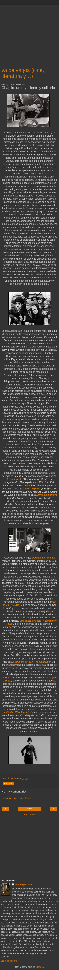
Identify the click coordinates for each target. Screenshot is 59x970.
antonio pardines (23, 884)
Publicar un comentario (16, 798)
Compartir (8, 783)
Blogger (39, 967)
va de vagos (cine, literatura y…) (23, 73)
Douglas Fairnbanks (43, 557)
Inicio (29, 809)
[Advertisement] (29, 34)
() (31, 662)
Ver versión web (29, 814)
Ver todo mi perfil (9, 961)
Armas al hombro (47, 495)
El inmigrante (14, 479)
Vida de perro (32, 488)
